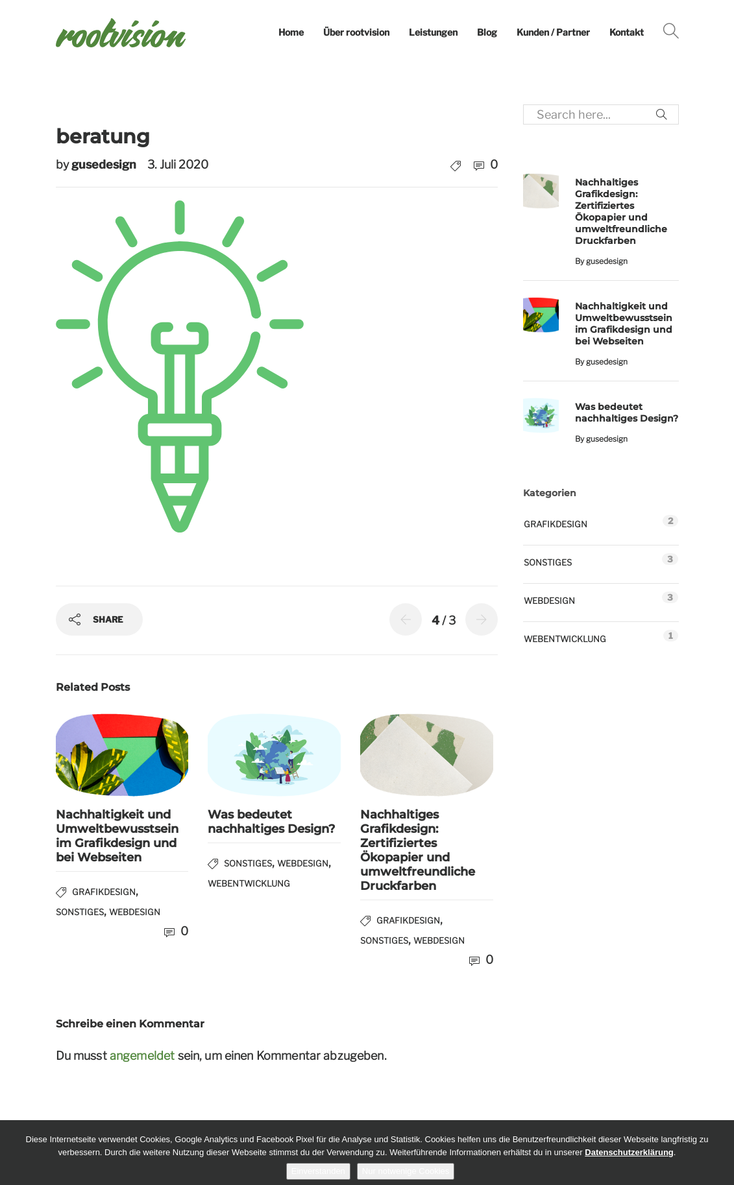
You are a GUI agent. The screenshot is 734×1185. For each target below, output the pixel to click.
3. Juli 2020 (177, 164)
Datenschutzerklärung (629, 1152)
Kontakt (626, 32)
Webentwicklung (249, 883)
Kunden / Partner (553, 32)
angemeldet (142, 1055)
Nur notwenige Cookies (405, 1171)
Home (291, 32)
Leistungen (433, 32)
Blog (487, 32)
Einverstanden (318, 1171)
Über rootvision (356, 32)
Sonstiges (80, 912)
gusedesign (105, 164)
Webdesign (134, 912)
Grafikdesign (104, 892)
